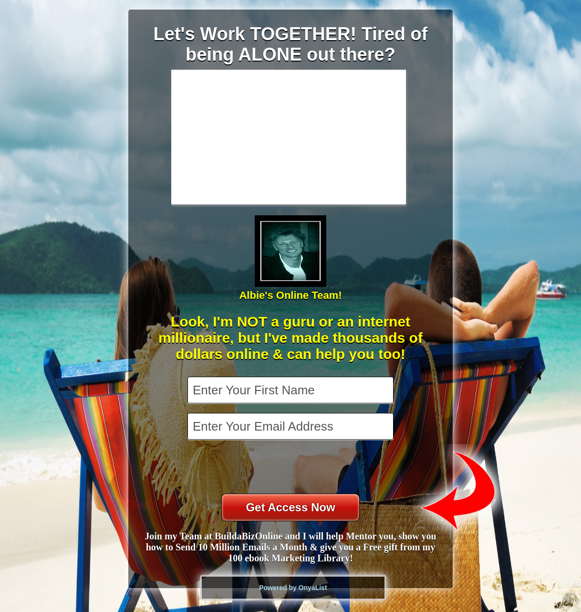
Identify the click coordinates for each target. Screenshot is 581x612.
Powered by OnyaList (293, 587)
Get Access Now (290, 507)
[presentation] (291, 467)
